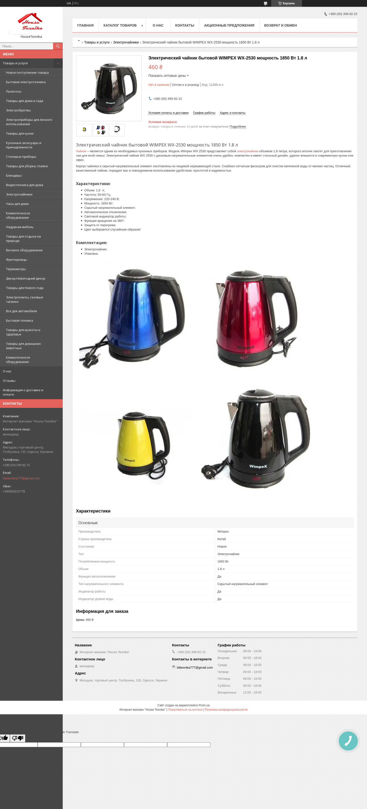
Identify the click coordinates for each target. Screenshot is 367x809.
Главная (85, 25)
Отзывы (9, 380)
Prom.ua (204, 705)
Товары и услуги (15, 63)
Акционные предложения (229, 25)
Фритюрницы (16, 259)
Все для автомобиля (21, 311)
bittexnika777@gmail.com (21, 478)
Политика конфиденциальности (226, 709)
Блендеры (14, 175)
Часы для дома (17, 204)
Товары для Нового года (24, 288)
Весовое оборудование (24, 250)
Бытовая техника (19, 320)
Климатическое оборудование (18, 215)
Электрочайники (19, 194)
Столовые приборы (21, 156)
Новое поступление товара (27, 72)
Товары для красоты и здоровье (23, 332)
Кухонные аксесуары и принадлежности (23, 145)
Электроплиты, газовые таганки (24, 299)
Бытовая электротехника (26, 82)
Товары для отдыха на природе (23, 238)
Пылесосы (13, 91)
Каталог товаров (120, 25)
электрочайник (247, 151)
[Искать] (58, 46)
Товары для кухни (20, 133)
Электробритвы (18, 110)
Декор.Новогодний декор (25, 278)
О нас (7, 371)
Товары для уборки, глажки (27, 166)
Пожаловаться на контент (185, 709)
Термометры (16, 269)
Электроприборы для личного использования (29, 121)
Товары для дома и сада (24, 101)
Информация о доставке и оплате (23, 392)
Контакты (184, 25)
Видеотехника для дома (24, 185)
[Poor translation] (17, 738)
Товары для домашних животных (23, 345)
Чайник (81, 151)
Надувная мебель (20, 227)
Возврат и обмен (280, 25)
